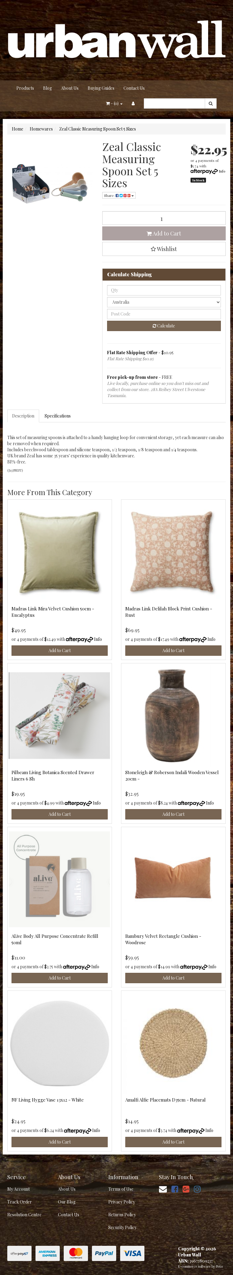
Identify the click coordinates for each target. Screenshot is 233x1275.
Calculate (164, 326)
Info (222, 171)
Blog (47, 88)
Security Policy (122, 1227)
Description (23, 416)
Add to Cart (164, 233)
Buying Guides (101, 88)
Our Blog (67, 1202)
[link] (174, 1188)
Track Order (19, 1202)
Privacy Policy (121, 1202)
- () (114, 103)
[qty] (164, 290)
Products (25, 88)
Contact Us (134, 88)
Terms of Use (120, 1189)
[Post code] (164, 314)
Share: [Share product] (119, 195)
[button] (164, 249)
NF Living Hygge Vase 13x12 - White (48, 1100)
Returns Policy (122, 1214)
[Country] (164, 302)
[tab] (23, 416)
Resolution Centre (24, 1214)
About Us (70, 88)
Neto (219, 1266)
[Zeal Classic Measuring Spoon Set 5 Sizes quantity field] (164, 218)
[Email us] (163, 1188)
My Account (18, 1189)
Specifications (58, 416)
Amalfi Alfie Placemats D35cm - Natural (165, 1100)
